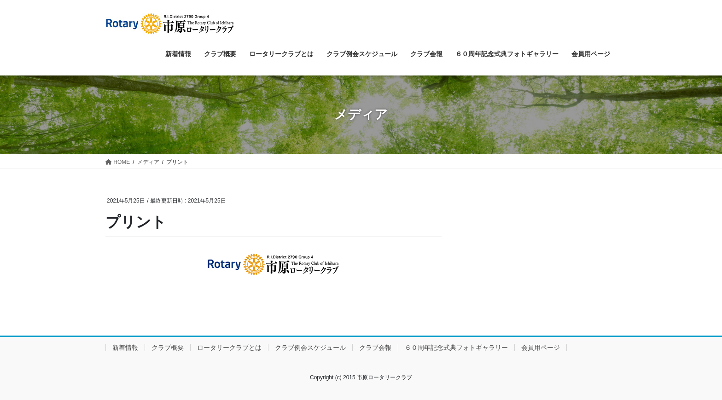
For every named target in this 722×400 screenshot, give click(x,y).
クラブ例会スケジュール (310, 347)
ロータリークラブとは (229, 347)
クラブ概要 (167, 347)
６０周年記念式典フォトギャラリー (456, 347)
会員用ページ (540, 347)
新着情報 (125, 347)
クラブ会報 (375, 347)
